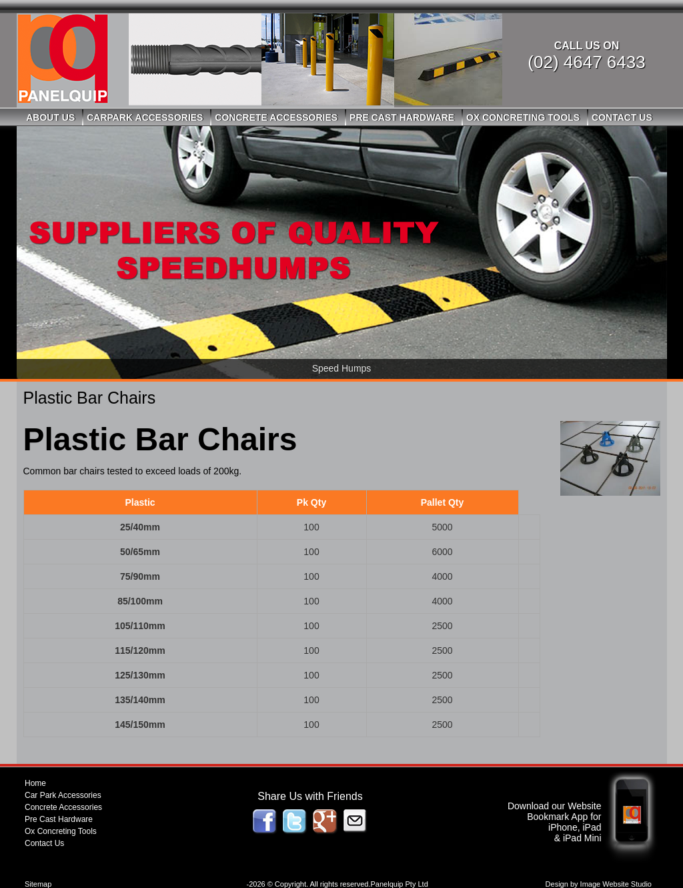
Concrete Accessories (276, 117)
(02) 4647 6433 (586, 62)
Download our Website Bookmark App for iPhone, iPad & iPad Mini (555, 822)
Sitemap (38, 884)
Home (35, 783)
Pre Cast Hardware (402, 117)
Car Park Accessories (63, 795)
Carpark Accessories (145, 117)
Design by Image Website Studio (599, 884)
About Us (50, 117)
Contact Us (622, 117)
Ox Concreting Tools (523, 117)
